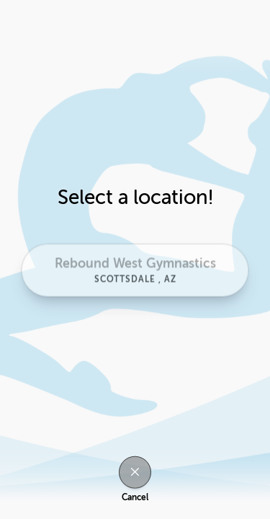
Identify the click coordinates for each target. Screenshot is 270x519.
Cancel (135, 497)
